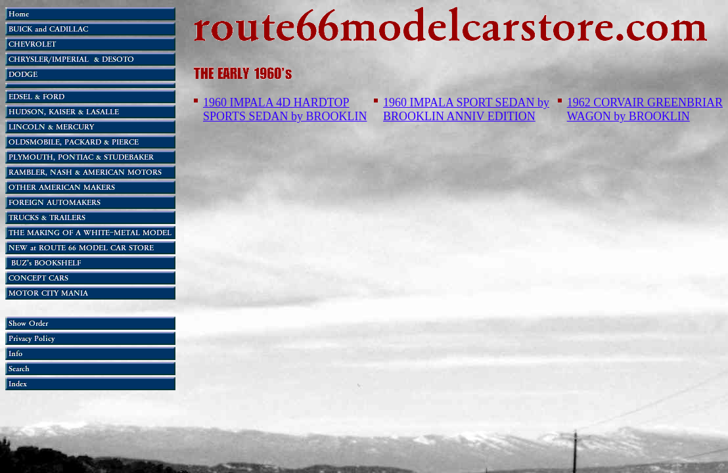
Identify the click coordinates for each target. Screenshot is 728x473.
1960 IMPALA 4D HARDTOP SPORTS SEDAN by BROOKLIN (285, 109)
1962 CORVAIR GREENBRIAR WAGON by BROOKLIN (645, 109)
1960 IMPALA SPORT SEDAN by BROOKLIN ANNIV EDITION (466, 109)
